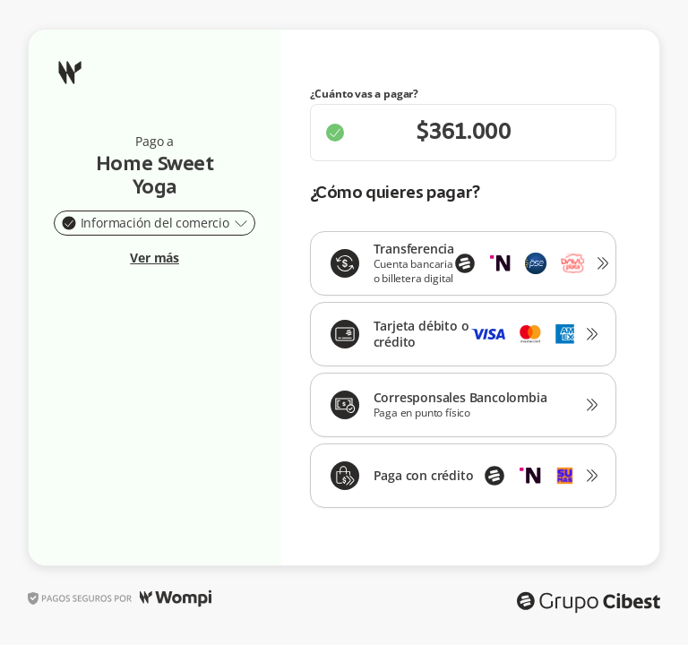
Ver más (154, 258)
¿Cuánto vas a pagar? (364, 94)
